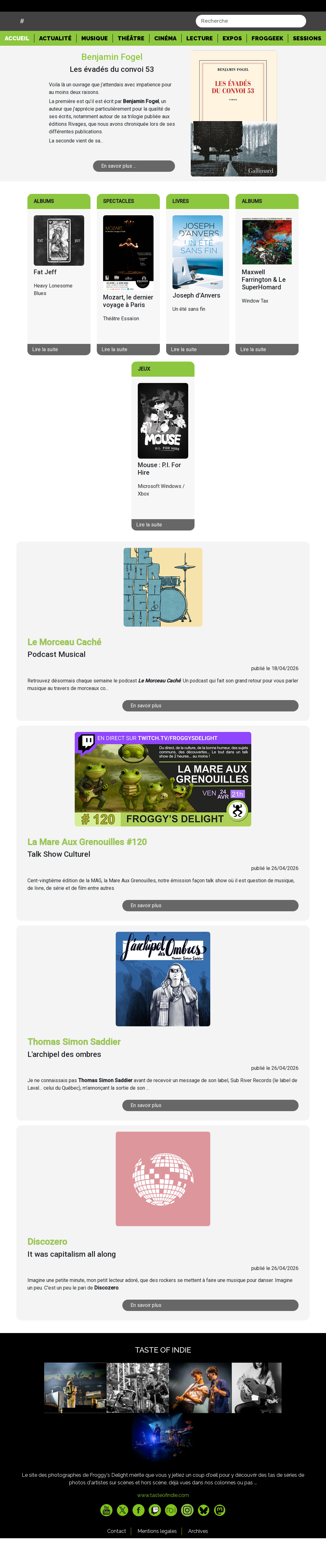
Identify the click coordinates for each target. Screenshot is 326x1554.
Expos (232, 54)
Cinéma (165, 54)
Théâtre (131, 54)
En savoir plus (146, 721)
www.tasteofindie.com (163, 1511)
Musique (94, 54)
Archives (198, 1547)
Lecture (199, 54)
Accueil (19, 53)
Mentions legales (157, 1547)
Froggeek (267, 54)
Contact (116, 1547)
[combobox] (251, 37)
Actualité (55, 54)
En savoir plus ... (118, 182)
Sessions (307, 54)
